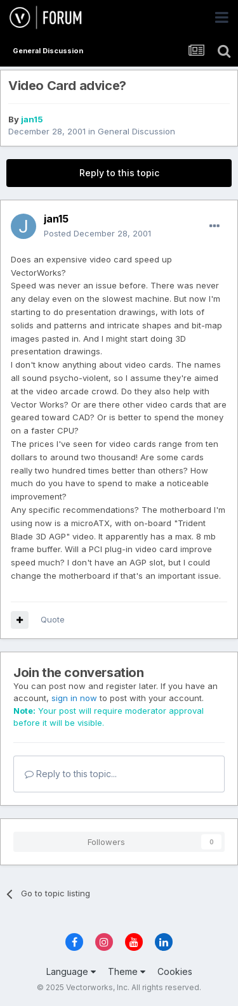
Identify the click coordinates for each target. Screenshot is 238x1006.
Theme (126, 971)
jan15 (32, 119)
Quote (53, 619)
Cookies (174, 971)
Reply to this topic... (71, 773)
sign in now (74, 698)
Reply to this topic (119, 172)
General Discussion (136, 131)
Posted (97, 233)
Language (71, 971)
